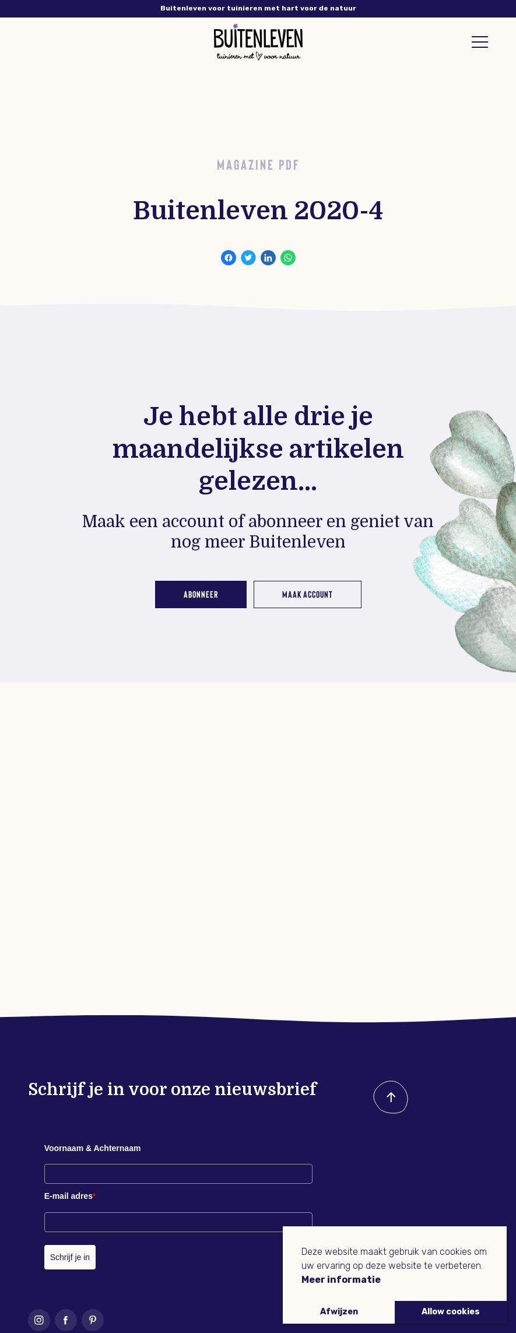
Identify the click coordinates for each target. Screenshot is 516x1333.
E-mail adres (70, 1196)
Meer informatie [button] (341, 1279)
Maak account (307, 593)
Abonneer (201, 593)
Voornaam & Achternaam (92, 1148)
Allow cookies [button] (451, 1312)
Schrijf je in (70, 1257)
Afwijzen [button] (339, 1312)
